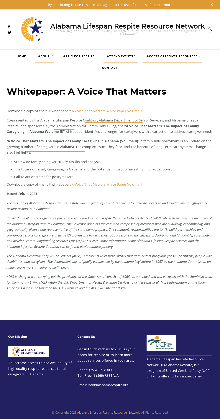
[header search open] (210, 29)
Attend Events (120, 56)
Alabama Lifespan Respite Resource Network (127, 26)
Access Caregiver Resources (172, 56)
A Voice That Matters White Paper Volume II (107, 111)
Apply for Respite (79, 56)
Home (21, 56)
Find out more (161, 4)
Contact (110, 68)
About (44, 56)
